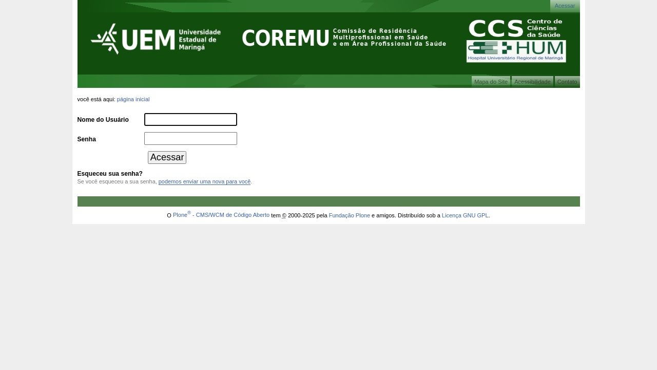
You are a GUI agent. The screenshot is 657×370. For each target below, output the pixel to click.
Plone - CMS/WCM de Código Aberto (221, 215)
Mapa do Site (491, 82)
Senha (87, 139)
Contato (567, 82)
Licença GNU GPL (465, 215)
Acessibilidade (532, 82)
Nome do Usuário (103, 119)
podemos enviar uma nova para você (204, 181)
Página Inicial (133, 99)
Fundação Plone (349, 215)
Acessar (565, 6)
